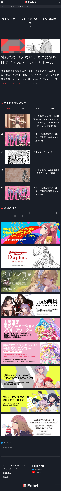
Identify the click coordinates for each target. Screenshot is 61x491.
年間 (52, 108)
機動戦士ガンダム (6, 216)
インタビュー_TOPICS (7, 213)
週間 (23, 108)
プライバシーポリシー (13, 469)
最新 (8, 108)
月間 (37, 108)
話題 (13, 216)
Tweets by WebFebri (7, 447)
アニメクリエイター (34, 213)
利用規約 (7, 473)
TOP (3, 6)
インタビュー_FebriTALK (23, 213)
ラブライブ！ (27, 216)
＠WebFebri (38, 469)
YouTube (38, 472)
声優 (15, 213)
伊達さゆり (43, 213)
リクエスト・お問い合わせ (15, 465)
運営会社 (7, 477)
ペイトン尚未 (19, 216)
